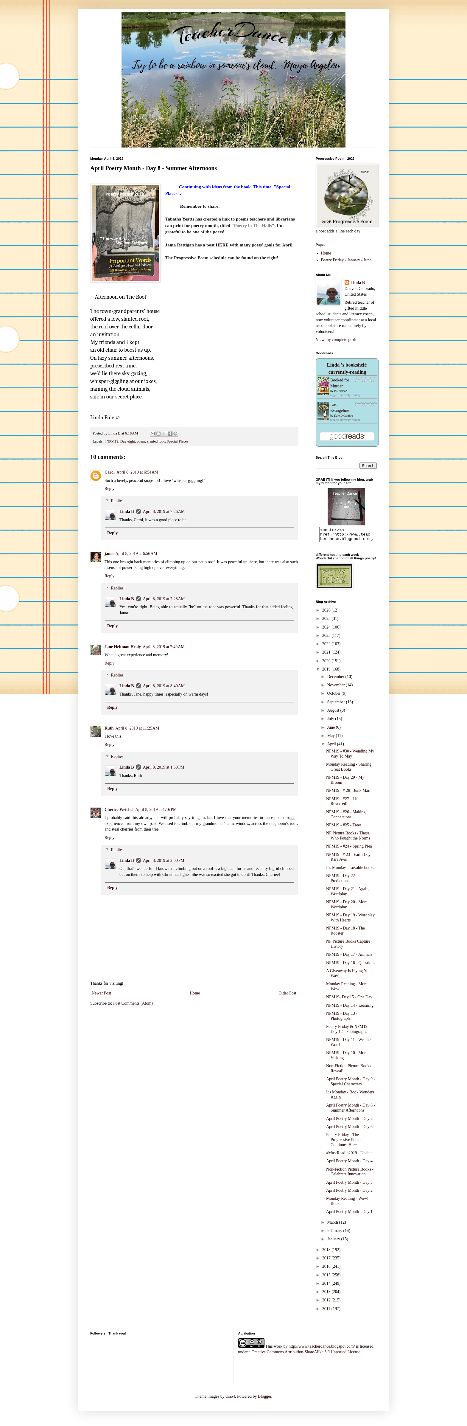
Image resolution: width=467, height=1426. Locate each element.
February (335, 1233)
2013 (327, 1294)
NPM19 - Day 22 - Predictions (341, 881)
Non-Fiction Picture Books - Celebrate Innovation (349, 1174)
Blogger (264, 1399)
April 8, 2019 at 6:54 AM (137, 472)
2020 (327, 663)
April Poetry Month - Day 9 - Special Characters (350, 1084)
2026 (327, 613)
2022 (327, 646)
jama (109, 553)
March (333, 1225)
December (336, 679)
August (333, 713)
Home (195, 993)
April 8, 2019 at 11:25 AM (137, 728)
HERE (222, 244)
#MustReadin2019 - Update (349, 1155)
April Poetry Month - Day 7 (349, 1121)
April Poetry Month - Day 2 (349, 1193)
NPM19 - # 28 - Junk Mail (348, 793)
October (334, 696)
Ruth (109, 728)
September (336, 704)
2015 (327, 1278)
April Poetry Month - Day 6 (349, 1129)
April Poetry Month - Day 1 (349, 1214)
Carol (110, 472)
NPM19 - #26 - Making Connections (345, 817)
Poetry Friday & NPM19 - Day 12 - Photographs (348, 1031)
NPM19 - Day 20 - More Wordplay (347, 907)
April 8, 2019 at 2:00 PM (163, 860)
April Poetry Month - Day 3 (349, 1185)
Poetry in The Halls (253, 225)
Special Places (177, 441)
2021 (327, 655)
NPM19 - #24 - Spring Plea (349, 849)
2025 (327, 621)
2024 (327, 630)
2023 (327, 638)
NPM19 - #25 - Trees (344, 828)
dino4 (230, 1399)
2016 (327, 1269)
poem (141, 441)
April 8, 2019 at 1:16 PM (156, 809)
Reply (109, 488)
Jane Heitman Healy (123, 647)
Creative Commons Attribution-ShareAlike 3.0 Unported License (306, 1354)
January (334, 1241)
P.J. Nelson (340, 390)
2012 (327, 1303)
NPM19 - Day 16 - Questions (350, 965)
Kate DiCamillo (343, 415)
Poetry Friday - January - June (346, 260)
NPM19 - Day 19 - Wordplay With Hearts (350, 920)
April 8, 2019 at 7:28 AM (164, 599)
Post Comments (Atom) (133, 1003)
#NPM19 (111, 441)
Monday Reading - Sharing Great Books (348, 769)
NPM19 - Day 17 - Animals (349, 957)
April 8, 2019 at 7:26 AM (164, 511)
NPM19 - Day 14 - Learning (349, 1008)
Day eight (127, 441)
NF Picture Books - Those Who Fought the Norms (348, 838)
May (331, 738)
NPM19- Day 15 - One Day (349, 999)
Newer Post (101, 993)
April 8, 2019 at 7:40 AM (164, 647)
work (278, 1349)
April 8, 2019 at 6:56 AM (136, 553)
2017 (327, 1261)
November (336, 687)
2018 (327, 1252)
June (331, 730)
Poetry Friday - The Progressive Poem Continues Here (343, 1142)
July (331, 721)
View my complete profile (337, 339)
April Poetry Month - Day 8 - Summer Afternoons (350, 1110)
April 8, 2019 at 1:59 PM (163, 767)
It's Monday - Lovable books (350, 870)
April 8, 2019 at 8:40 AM (164, 686)
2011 (326, 1311)
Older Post (288, 993)
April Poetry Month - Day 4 (349, 1163)
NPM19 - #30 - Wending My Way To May (350, 756)
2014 (327, 1286)
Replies (117, 501)
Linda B (126, 511)
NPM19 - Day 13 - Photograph (341, 1018)
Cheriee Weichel (119, 809)
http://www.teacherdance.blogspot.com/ (322, 1349)
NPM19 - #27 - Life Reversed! (342, 804)
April (332, 746)
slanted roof (156, 441)
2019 (327, 672)
